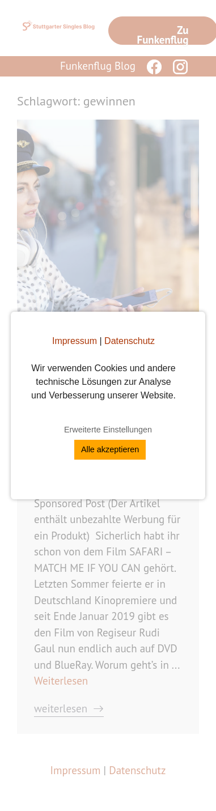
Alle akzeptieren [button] (110, 449)
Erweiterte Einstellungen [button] (108, 429)
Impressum (74, 341)
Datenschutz (129, 341)
